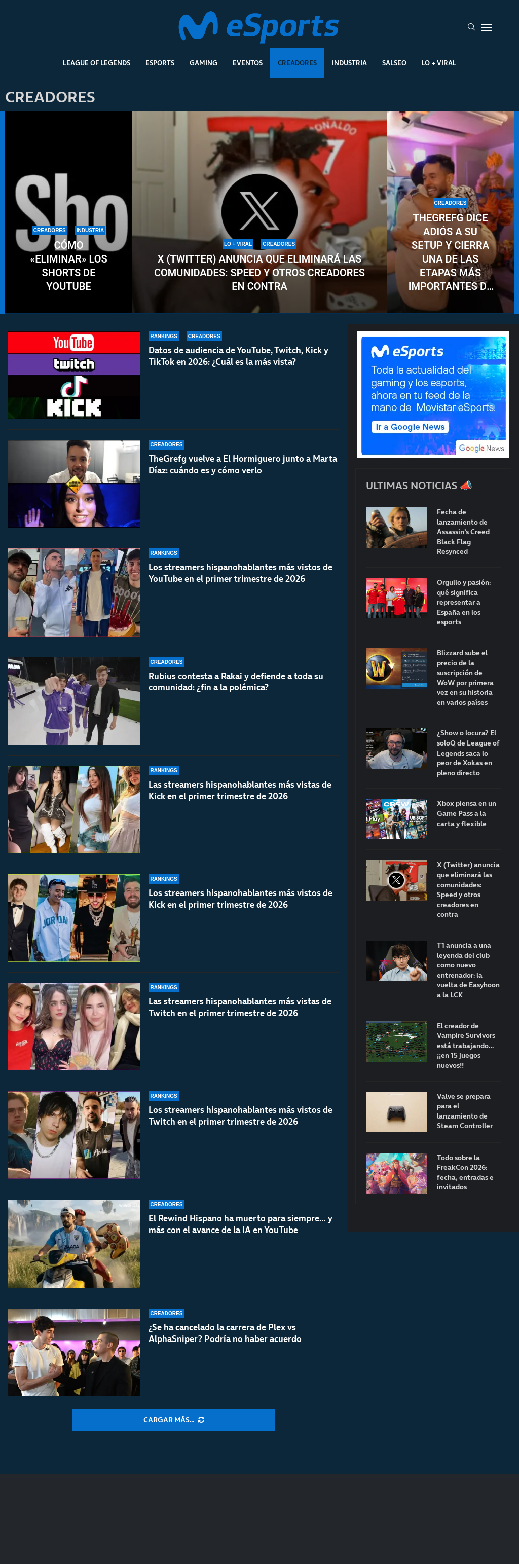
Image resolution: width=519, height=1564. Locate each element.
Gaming (203, 62)
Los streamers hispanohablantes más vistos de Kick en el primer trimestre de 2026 (240, 899)
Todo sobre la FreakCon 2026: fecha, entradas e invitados (465, 1173)
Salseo (394, 62)
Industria (349, 62)
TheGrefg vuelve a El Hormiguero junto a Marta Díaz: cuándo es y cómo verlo (243, 464)
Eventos (248, 62)
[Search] (471, 27)
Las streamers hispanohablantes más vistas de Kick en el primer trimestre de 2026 (240, 790)
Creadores (297, 62)
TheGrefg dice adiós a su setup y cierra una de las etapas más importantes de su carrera (451, 252)
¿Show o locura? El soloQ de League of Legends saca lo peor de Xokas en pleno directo (468, 752)
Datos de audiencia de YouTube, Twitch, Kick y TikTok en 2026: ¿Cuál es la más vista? (238, 356)
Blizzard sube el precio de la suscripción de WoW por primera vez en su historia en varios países (465, 677)
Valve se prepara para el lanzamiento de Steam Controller (465, 1111)
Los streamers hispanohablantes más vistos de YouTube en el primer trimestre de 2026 (240, 573)
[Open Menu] (486, 28)
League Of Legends (96, 62)
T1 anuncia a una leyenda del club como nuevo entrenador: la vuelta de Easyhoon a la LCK (468, 970)
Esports (159, 62)
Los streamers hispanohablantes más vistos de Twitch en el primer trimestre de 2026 (240, 1116)
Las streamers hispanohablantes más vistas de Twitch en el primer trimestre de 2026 (240, 1007)
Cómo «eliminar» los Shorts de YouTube (68, 265)
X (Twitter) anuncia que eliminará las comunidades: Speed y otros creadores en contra (259, 272)
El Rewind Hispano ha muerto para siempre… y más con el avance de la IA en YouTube (240, 1224)
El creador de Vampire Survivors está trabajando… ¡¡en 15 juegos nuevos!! (466, 1045)
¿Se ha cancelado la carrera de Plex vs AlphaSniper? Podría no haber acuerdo (225, 1333)
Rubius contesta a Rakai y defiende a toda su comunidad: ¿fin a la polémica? (236, 682)
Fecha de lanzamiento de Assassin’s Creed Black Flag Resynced (463, 531)
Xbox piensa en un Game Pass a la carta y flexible (466, 813)
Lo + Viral (439, 62)
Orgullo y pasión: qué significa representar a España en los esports (464, 602)
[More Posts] (173, 1420)
